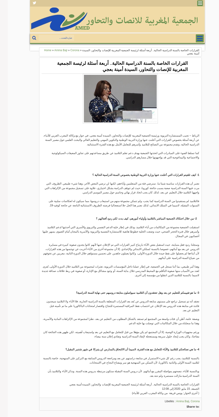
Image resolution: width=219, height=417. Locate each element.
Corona (187, 401)
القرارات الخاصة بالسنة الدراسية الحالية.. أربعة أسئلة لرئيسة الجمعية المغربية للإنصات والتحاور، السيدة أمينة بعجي (114, 66)
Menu (192, 3)
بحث (27, 38)
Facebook (27, 3)
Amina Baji (174, 401)
